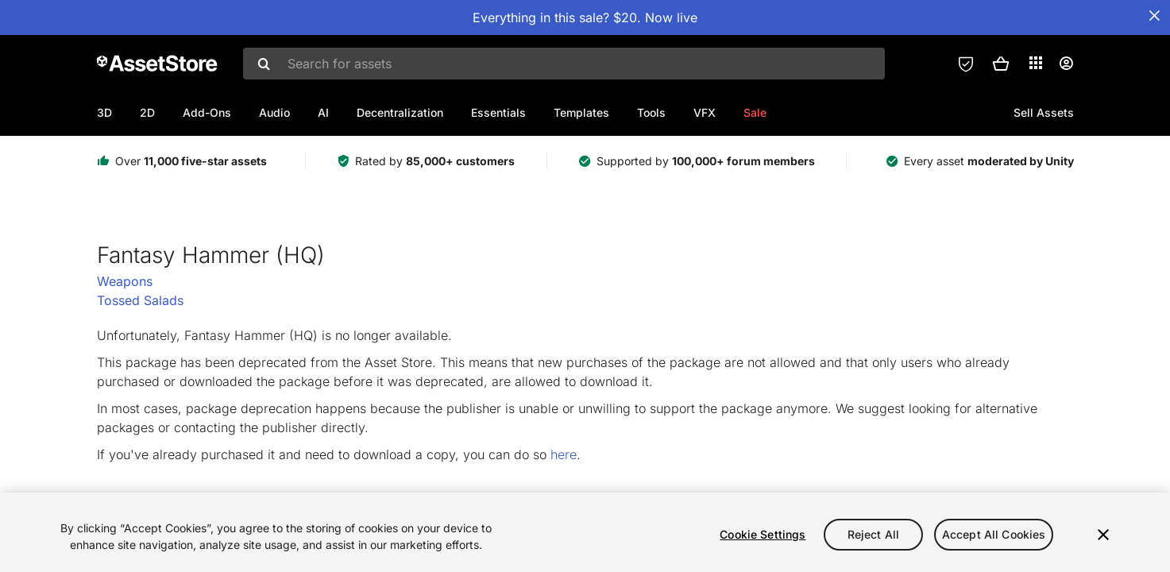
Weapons (125, 281)
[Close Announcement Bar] (1154, 16)
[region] (585, 532)
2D (147, 112)
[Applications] (1035, 62)
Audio (274, 112)
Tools (651, 112)
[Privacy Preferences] (965, 63)
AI (323, 112)
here (563, 454)
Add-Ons (207, 112)
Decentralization (400, 112)
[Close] (1103, 534)
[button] (1000, 63)
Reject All (873, 534)
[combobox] (564, 63)
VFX (704, 112)
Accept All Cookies (994, 534)
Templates (581, 112)
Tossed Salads (140, 300)
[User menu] (1066, 64)
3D (104, 112)
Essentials (498, 112)
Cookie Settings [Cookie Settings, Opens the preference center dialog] (762, 534)
